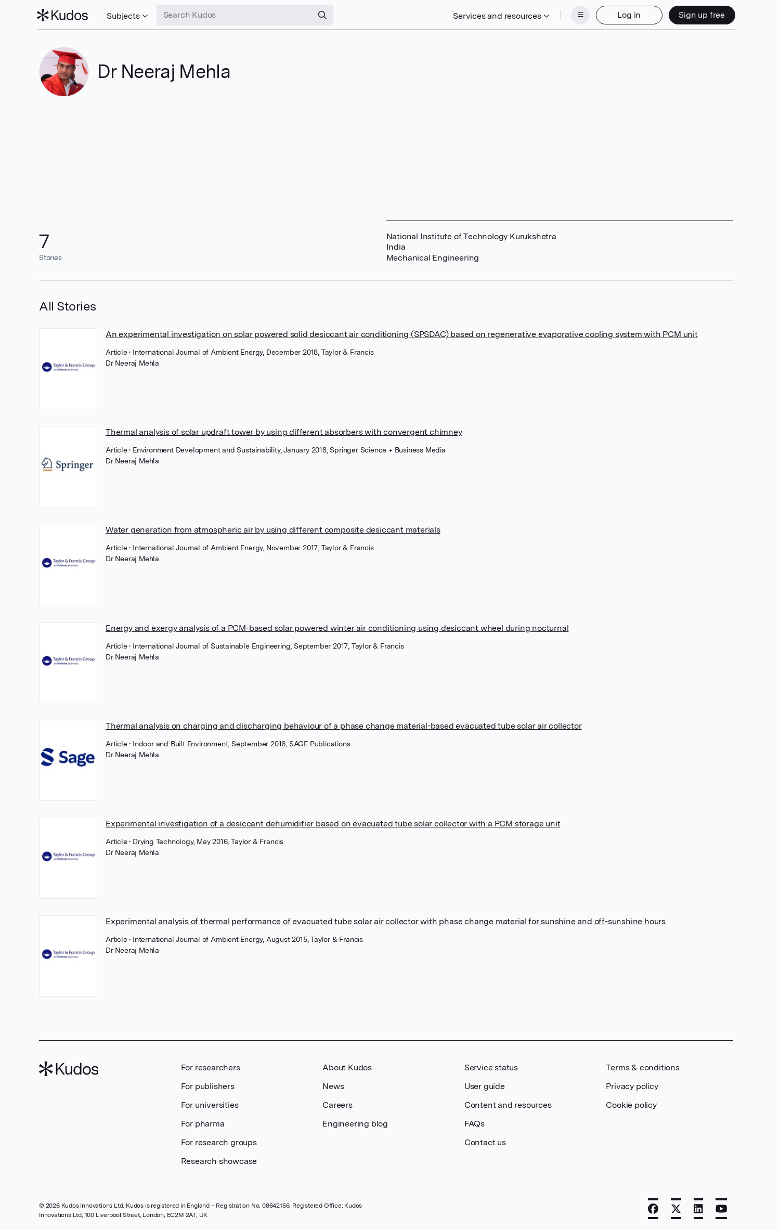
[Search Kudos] (236, 14)
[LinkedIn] (698, 1207)
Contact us (485, 1141)
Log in (627, 14)
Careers (337, 1104)
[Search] (324, 14)
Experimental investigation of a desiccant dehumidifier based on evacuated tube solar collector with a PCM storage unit (333, 822)
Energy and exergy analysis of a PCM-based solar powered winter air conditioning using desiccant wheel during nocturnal (337, 627)
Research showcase (219, 1160)
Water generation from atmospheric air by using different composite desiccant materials (273, 529)
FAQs (474, 1123)
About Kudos (347, 1066)
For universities (210, 1104)
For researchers (210, 1066)
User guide (484, 1085)
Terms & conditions (642, 1066)
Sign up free (700, 14)
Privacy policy (632, 1085)
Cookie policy (631, 1104)
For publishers (208, 1085)
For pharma (203, 1123)
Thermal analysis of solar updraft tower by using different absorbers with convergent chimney (284, 431)
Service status (491, 1066)
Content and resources (508, 1104)
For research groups (219, 1141)
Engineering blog (355, 1123)
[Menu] (578, 14)
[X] (676, 1207)
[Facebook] (653, 1207)
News (333, 1085)
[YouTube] (721, 1207)
